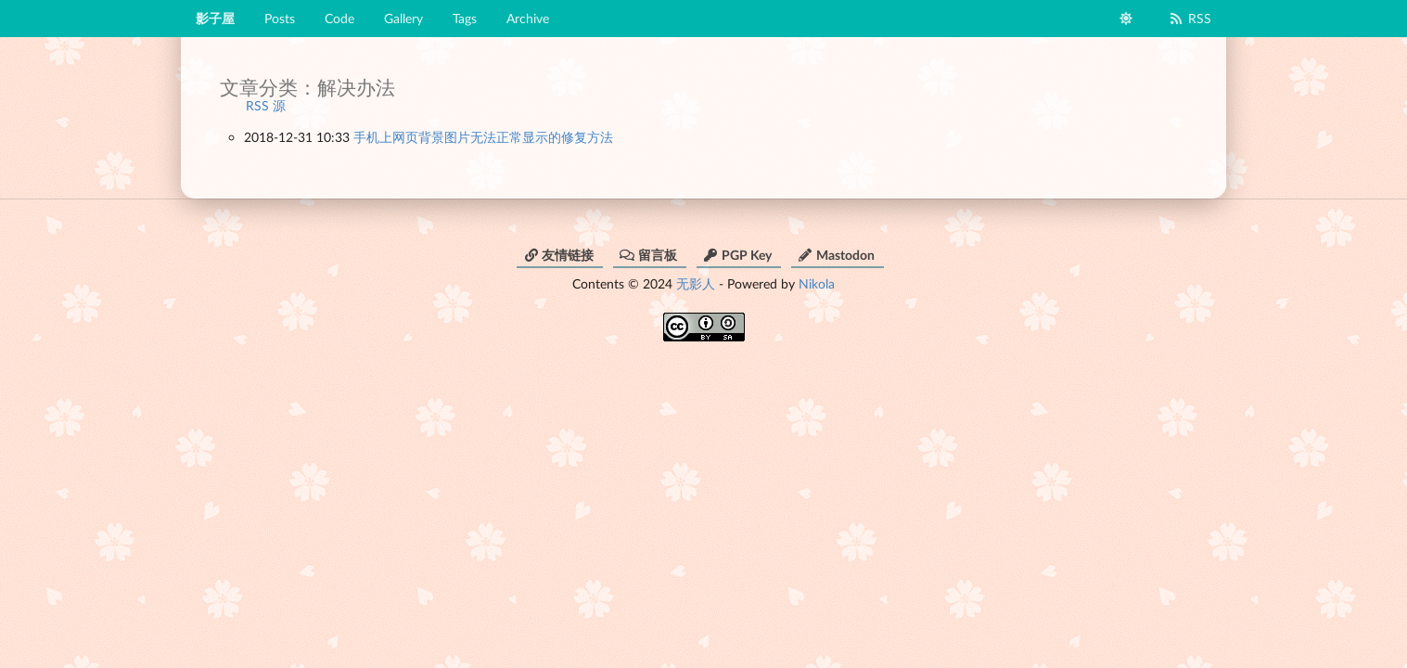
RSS (1189, 18)
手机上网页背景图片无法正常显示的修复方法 (483, 137)
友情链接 (558, 255)
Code (339, 18)
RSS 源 (266, 105)
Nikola (817, 283)
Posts (279, 18)
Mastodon (836, 255)
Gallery (403, 18)
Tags (465, 18)
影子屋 (215, 18)
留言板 (648, 255)
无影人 (695, 283)
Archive (527, 18)
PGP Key (737, 255)
